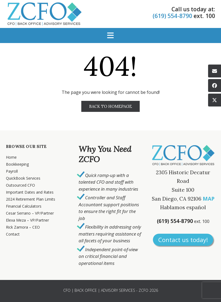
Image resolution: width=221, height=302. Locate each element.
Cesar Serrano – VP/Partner (30, 213)
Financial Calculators (23, 206)
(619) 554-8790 (172, 16)
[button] (110, 35)
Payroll (12, 171)
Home (11, 157)
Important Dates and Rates (30, 192)
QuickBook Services (23, 178)
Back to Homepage (110, 106)
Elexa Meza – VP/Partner (27, 220)
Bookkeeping (17, 164)
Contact (13, 234)
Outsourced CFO (20, 185)
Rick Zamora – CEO (23, 227)
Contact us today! (183, 240)
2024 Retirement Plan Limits (30, 199)
